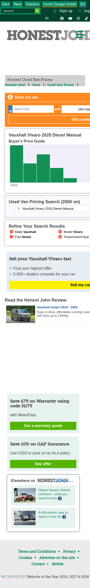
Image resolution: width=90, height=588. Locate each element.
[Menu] (79, 34)
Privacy (69, 551)
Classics (32, 4)
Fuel (20, 237)
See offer (43, 464)
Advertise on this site (57, 558)
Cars (5, 4)
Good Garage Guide (59, 4)
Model (70, 232)
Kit (82, 4)
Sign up (62, 11)
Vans (17, 4)
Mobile (57, 564)
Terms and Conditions (37, 551)
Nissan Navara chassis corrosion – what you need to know (54, 494)
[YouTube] (70, 18)
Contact (38, 564)
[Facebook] (62, 18)
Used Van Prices (60, 85)
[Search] (37, 10)
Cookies (25, 558)
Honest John (15, 85)
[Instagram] (78, 18)
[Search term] (20, 10)
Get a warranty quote (43, 426)
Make (22, 232)
